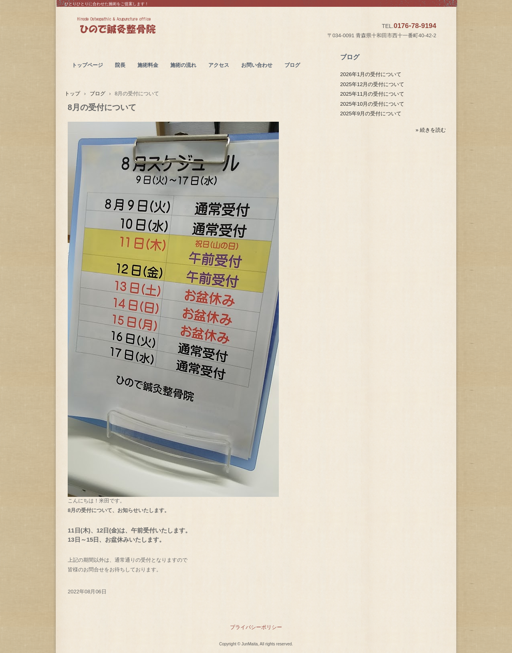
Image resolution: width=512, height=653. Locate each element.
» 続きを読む (430, 130)
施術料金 (147, 65)
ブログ (292, 65)
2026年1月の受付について (370, 74)
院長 (120, 65)
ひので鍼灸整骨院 (136, 26)
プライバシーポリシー (256, 627)
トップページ (87, 65)
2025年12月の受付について (372, 84)
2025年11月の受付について (372, 94)
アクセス (218, 65)
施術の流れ (183, 65)
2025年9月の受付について (370, 114)
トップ (72, 93)
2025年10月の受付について (372, 104)
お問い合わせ (256, 65)
